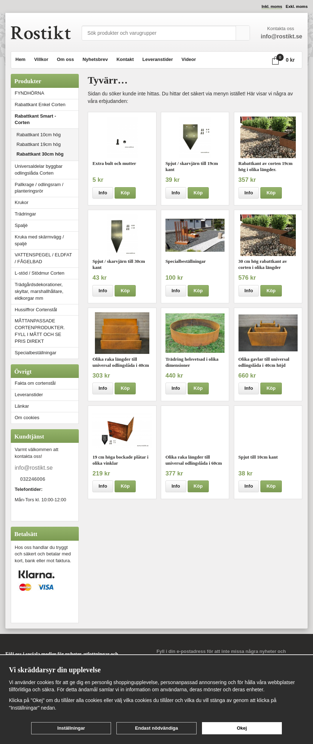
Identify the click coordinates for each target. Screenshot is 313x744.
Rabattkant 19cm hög (38, 144)
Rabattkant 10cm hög (38, 134)
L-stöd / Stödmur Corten (46, 273)
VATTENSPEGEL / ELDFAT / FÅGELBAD (43, 258)
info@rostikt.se (34, 468)
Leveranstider (158, 59)
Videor (189, 59)
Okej (242, 728)
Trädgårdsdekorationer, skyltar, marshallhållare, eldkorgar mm (39, 291)
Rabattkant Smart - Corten (46, 119)
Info (102, 192)
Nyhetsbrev (95, 59)
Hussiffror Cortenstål (36, 309)
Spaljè (21, 225)
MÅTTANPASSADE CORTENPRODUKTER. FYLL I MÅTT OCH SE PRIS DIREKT (40, 331)
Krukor (21, 202)
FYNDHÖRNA (29, 93)
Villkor (41, 59)
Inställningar (71, 728)
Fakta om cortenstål (35, 383)
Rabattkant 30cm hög (39, 154)
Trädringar (25, 214)
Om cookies (27, 417)
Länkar (22, 406)
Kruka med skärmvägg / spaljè (39, 240)
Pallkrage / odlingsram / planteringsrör (39, 188)
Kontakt (125, 59)
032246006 (32, 479)
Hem (20, 59)
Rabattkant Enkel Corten (40, 104)
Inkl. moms (271, 6)
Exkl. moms (297, 6)
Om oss (65, 59)
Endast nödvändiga (156, 728)
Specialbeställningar (35, 352)
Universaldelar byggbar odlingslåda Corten (46, 170)
